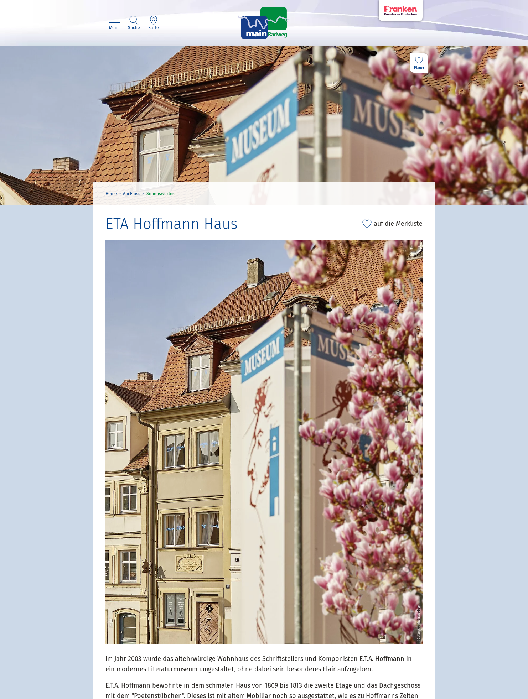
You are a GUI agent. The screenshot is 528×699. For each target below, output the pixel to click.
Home (111, 193)
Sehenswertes (160, 193)
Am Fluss (131, 193)
